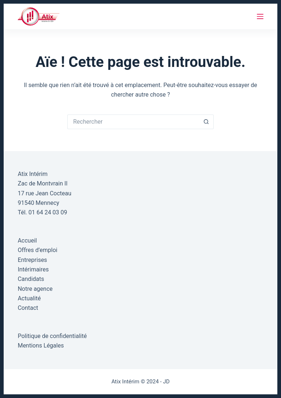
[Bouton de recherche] (206, 121)
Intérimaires (33, 269)
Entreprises (32, 259)
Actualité (29, 298)
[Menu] (260, 16)
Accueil (27, 240)
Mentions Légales (41, 345)
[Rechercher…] (133, 121)
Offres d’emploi (37, 250)
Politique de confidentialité (52, 336)
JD (166, 381)
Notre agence (35, 288)
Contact (28, 307)
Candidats (31, 278)
